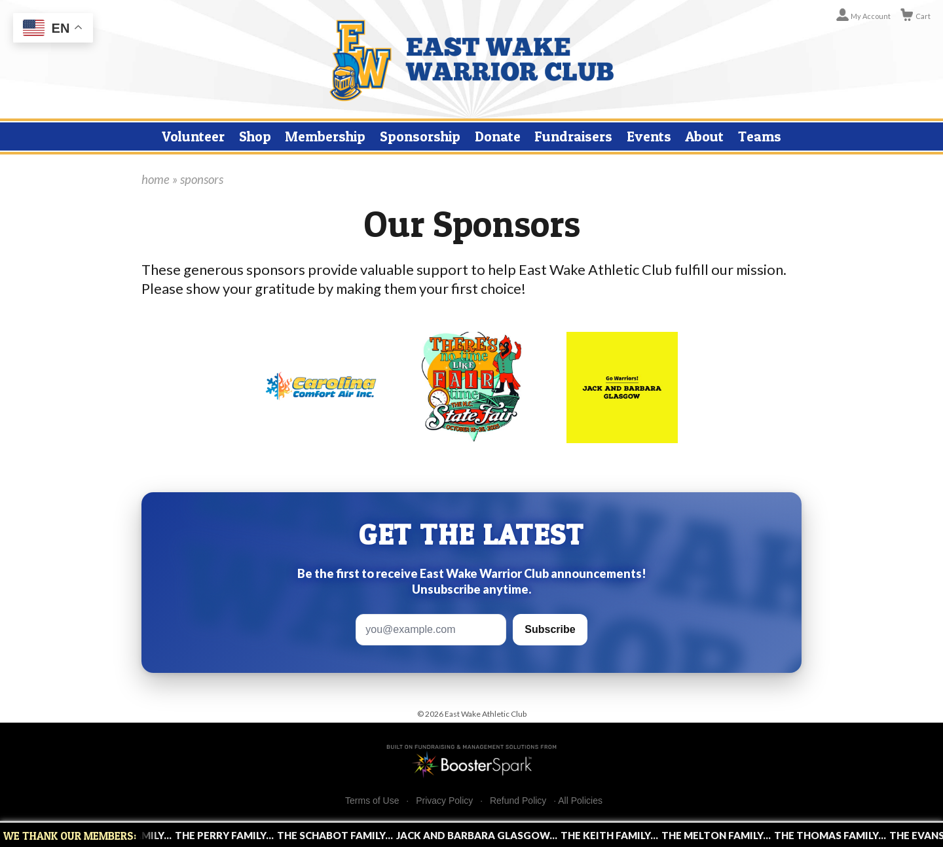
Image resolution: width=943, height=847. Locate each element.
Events (649, 136)
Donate (498, 136)
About (704, 136)
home (155, 179)
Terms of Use (372, 801)
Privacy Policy (444, 801)
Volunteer (193, 136)
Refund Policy (518, 801)
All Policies (580, 800)
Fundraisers (573, 136)
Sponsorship (420, 136)
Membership (325, 136)
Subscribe (550, 629)
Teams (759, 136)
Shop (255, 136)
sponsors (201, 179)
